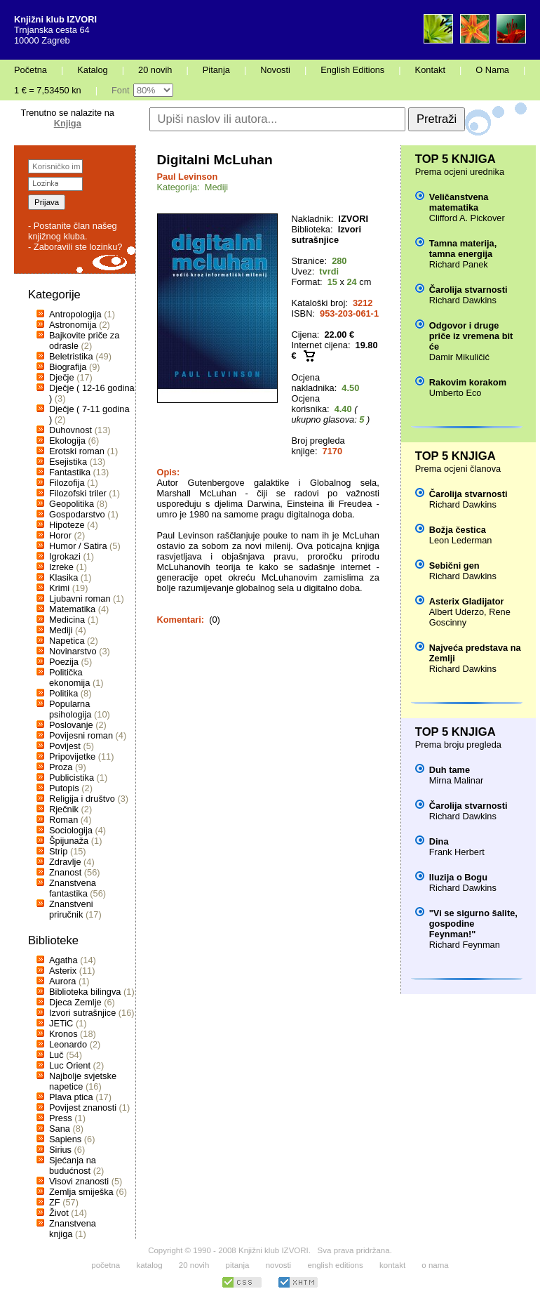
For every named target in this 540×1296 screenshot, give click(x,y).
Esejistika (68, 461)
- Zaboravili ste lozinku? (75, 247)
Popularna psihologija (70, 709)
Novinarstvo (73, 651)
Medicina (67, 619)
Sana (59, 1128)
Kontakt (430, 70)
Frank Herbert (457, 852)
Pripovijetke (72, 756)
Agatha (63, 960)
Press (60, 1118)
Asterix (62, 970)
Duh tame (449, 770)
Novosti (275, 70)
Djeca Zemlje (75, 1002)
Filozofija (67, 482)
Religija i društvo (82, 798)
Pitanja (216, 70)
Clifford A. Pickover (467, 218)
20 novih (155, 70)
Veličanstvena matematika (459, 202)
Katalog (92, 70)
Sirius (60, 1149)
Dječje (61, 377)
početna (105, 1265)
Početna (30, 70)
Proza (60, 767)
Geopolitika (71, 503)
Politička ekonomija (69, 677)
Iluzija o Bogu (458, 877)
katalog (149, 1265)
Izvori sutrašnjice (82, 1012)
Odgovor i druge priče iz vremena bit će (471, 336)
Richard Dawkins (463, 300)
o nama (434, 1265)
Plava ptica (71, 1097)
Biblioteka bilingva (85, 991)
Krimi (59, 588)
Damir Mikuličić (459, 357)
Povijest (65, 746)
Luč (56, 1055)
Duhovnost (70, 430)
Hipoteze (67, 525)
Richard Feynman (464, 944)
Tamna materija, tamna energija (463, 248)
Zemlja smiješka (81, 1191)
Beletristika (71, 356)
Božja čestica (457, 529)
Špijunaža (68, 840)
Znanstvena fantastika (72, 888)
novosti (279, 1265)
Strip (58, 851)
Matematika (72, 609)
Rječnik (64, 809)
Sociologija (71, 830)
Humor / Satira (78, 546)
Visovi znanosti (79, 1181)
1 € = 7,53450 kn (47, 90)
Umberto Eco (455, 393)
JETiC (61, 1023)
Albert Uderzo (456, 612)
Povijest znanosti (82, 1107)
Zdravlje (65, 862)
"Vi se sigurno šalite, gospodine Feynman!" (473, 923)
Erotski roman (76, 451)
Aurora (62, 981)
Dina (439, 841)
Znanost (65, 872)
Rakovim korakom (467, 382)
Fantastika (69, 472)
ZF (54, 1202)
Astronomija (73, 324)
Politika (63, 693)
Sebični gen (454, 565)
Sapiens (65, 1139)
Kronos (63, 1034)
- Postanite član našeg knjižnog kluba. (72, 231)
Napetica (67, 640)
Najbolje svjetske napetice (82, 1081)
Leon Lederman (460, 540)
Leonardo (68, 1044)
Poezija (64, 661)
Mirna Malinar (456, 780)
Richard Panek (458, 264)
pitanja (238, 1265)
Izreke (61, 567)
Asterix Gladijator (466, 601)
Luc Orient (69, 1065)
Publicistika (71, 777)
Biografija (67, 367)
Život (59, 1213)
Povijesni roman (81, 735)
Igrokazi (65, 556)
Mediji (60, 630)
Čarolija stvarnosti (468, 289)
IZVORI (353, 218)
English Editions (352, 70)
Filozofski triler (78, 493)
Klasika (63, 577)
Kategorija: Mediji (193, 187)
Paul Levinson (187, 176)
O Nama (492, 70)
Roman (63, 819)
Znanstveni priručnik (71, 909)
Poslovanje (71, 725)
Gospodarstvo (77, 514)
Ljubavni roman (80, 598)
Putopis (64, 788)
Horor (60, 535)
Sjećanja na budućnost (72, 1165)
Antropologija (75, 314)
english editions (335, 1265)
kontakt (392, 1265)
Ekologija (67, 440)
